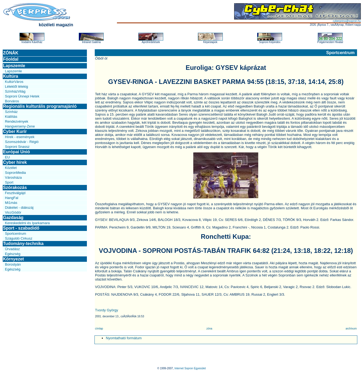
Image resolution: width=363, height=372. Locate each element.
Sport (9, 182)
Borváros (12, 101)
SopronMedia (15, 173)
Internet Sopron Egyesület (190, 368)
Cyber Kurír (15, 131)
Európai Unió (16, 151)
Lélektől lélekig (16, 86)
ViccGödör (13, 212)
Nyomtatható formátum (124, 338)
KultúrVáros (14, 82)
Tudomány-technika (23, 243)
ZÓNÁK (10, 53)
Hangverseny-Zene (20, 126)
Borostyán (13, 264)
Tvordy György (106, 310)
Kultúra (10, 76)
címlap (99, 328)
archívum (351, 328)
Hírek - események (19, 137)
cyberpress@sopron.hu (347, 20)
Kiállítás (11, 117)
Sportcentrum (15, 233)
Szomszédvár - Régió (21, 142)
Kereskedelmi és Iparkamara (27, 223)
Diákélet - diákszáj (19, 207)
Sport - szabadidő (21, 228)
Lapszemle (14, 65)
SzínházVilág (15, 91)
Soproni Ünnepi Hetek (22, 96)
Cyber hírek (15, 162)
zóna (209, 328)
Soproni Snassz (17, 147)
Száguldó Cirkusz (18, 238)
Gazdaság (13, 217)
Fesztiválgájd (15, 193)
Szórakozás (15, 187)
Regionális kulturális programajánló (40, 106)
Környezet (13, 259)
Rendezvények (16, 121)
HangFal (11, 198)
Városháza (13, 177)
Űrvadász (12, 249)
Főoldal (10, 59)
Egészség (12, 254)
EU (7, 157)
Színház (11, 112)
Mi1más (11, 203)
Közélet (11, 168)
